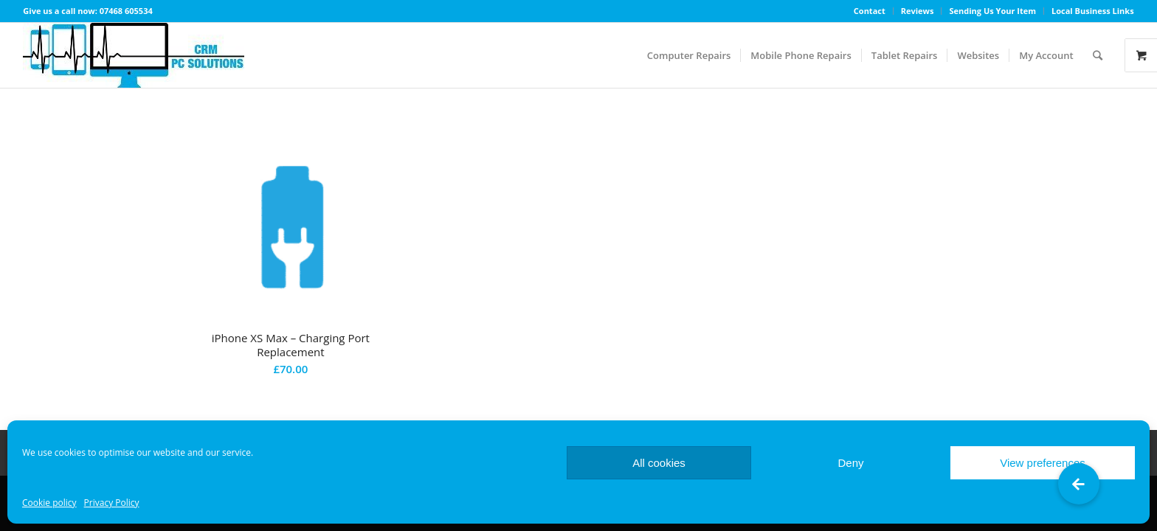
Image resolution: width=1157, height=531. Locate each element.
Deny (850, 463)
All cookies (658, 463)
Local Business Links (1092, 10)
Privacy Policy (111, 502)
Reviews (917, 10)
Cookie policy (49, 502)
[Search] (1097, 55)
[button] (1078, 483)
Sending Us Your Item (992, 10)
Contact (869, 10)
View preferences (1042, 463)
